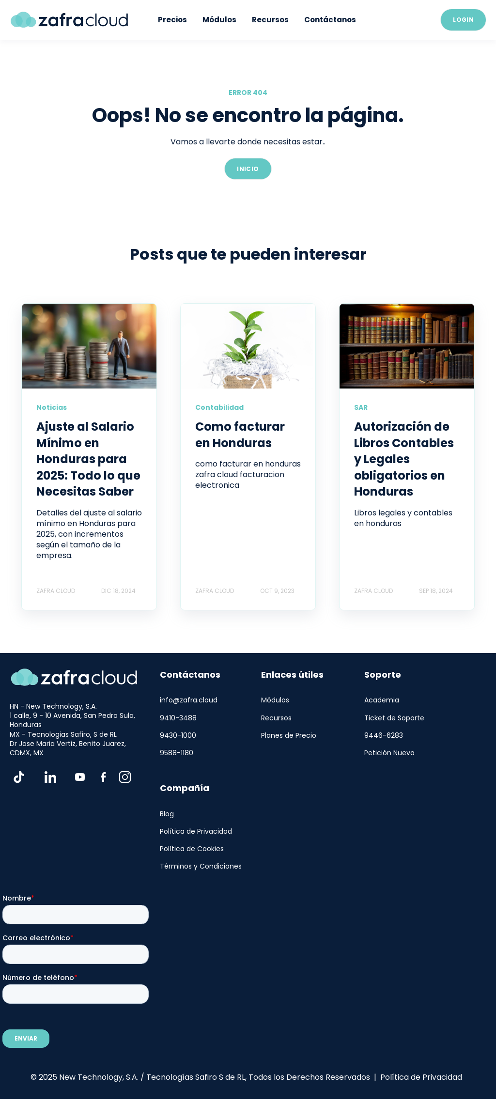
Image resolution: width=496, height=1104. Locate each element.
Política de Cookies (192, 849)
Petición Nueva (389, 753)
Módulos (275, 700)
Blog (167, 814)
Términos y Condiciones (201, 866)
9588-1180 (176, 753)
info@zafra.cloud (188, 700)
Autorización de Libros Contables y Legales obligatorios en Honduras (404, 459)
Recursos (276, 718)
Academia (381, 700)
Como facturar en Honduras (240, 435)
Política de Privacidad (196, 831)
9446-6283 (383, 735)
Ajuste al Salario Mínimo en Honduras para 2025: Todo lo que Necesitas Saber (88, 459)
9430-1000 (178, 735)
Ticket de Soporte (394, 718)
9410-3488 (178, 718)
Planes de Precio (288, 735)
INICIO (248, 169)
